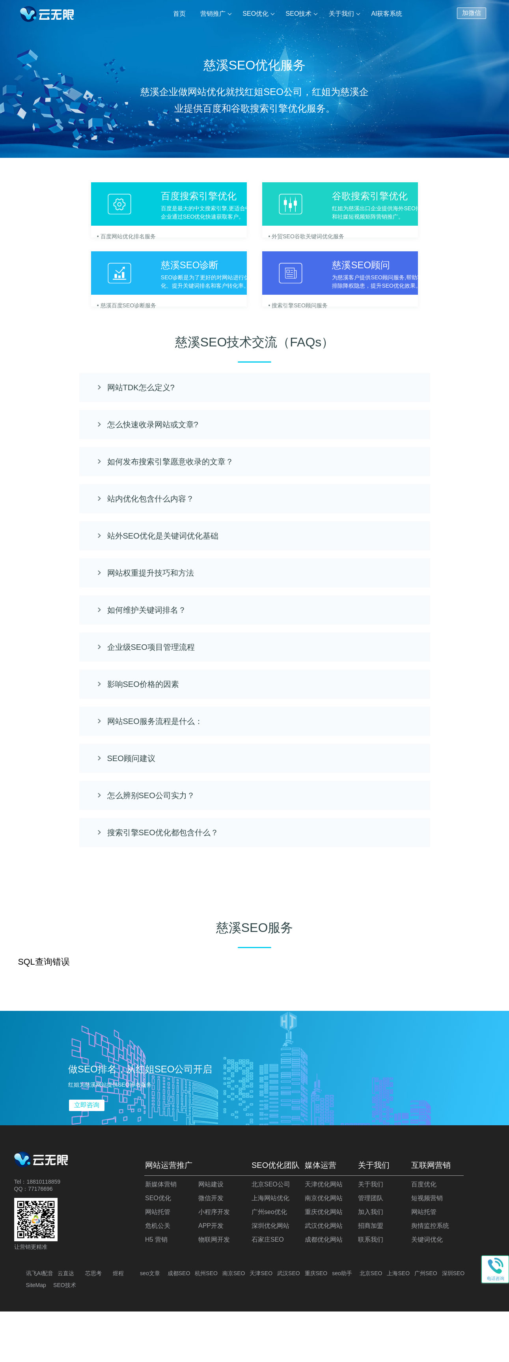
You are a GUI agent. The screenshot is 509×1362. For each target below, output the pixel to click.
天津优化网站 (324, 1234)
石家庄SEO (268, 1290)
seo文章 (150, 1324)
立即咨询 (86, 1155)
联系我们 (370, 1290)
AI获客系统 (386, 13)
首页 (180, 13)
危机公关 (157, 1276)
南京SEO (233, 1324)
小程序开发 (214, 1262)
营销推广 (213, 13)
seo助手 (342, 1324)
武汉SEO (288, 1324)
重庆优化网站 (324, 1262)
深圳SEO (453, 1324)
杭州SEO (206, 1324)
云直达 (66, 1324)
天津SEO (261, 1324)
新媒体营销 (161, 1234)
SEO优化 (256, 13)
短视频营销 (427, 1248)
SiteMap (36, 1335)
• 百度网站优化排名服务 (87, 242)
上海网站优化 (270, 1248)
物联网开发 (214, 1290)
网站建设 (211, 1234)
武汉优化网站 (324, 1276)
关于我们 (341, 13)
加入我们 (370, 1262)
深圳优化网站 (270, 1276)
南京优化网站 (324, 1248)
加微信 (471, 12)
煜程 (118, 1324)
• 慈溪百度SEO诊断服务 (87, 337)
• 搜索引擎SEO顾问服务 (307, 337)
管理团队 (370, 1248)
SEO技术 (299, 13)
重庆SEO (316, 1324)
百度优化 (423, 1234)
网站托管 (157, 1262)
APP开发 (211, 1276)
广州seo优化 (269, 1262)
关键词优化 (427, 1290)
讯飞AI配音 (39, 1324)
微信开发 (211, 1248)
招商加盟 (370, 1276)
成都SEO (179, 1324)
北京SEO (371, 1324)
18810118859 (43, 1232)
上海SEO (398, 1324)
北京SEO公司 (271, 1234)
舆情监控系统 (430, 1276)
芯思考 (93, 1324)
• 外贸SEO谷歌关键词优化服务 (316, 242)
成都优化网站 (324, 1290)
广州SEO (425, 1324)
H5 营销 (156, 1290)
